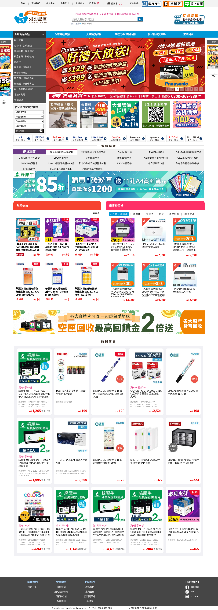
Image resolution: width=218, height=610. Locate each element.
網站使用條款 (61, 591)
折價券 (95, 3)
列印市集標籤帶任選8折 (188, 163)
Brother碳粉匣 (125, 152)
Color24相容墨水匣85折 (156, 157)
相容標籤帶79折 (156, 163)
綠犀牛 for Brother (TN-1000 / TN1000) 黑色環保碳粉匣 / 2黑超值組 (34, 462)
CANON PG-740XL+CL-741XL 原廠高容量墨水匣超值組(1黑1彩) (146, 393)
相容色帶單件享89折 (93, 169)
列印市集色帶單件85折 (61, 169)
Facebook (194, 587)
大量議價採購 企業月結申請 (114, 14)
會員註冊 (65, 3)
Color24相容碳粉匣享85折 (188, 152)
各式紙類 (174, 214)
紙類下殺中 (87, 23)
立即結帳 (134, 3)
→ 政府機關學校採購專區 (84, 14)
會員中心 (50, 3)
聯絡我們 (89, 587)
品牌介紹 (32, 587)
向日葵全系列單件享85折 (93, 152)
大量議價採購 (93, 34)
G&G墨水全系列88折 (187, 157)
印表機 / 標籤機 (119, 214)
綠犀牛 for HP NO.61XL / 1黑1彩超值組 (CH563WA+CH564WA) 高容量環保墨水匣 (145, 532)
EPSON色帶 (29, 169)
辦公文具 (190, 214)
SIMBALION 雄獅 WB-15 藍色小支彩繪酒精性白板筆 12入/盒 (108, 393)
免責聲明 (61, 601)
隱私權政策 (61, 596)
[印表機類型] (29, 117)
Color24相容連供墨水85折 (61, 163)
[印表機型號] (29, 126)
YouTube (193, 596)
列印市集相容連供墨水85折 (92, 163)
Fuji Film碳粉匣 (156, 152)
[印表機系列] (29, 121)
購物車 (117, 3)
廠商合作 (134, 14)
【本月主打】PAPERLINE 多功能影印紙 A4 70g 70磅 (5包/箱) (183, 532)
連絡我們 (35, 3)
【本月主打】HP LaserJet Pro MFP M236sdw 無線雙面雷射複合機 (122, 247)
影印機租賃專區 (157, 34)
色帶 (161, 214)
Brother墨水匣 (124, 157)
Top (214, 76)
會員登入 (79, 3)
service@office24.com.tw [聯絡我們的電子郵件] (73, 608)
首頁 (23, 3)
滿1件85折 (24, 525)
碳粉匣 (137, 214)
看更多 (96, 213)
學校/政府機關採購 (125, 34)
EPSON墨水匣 (61, 157)
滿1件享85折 (25, 387)
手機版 (90, 601)
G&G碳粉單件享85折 (29, 157)
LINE (191, 591)
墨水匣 (150, 214)
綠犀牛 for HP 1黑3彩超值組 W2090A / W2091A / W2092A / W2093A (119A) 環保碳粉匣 (108, 532)
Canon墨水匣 (92, 157)
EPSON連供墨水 (29, 163)
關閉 (214, 41)
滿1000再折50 (137, 387)
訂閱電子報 (89, 596)
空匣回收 (188, 34)
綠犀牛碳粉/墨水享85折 (61, 152)
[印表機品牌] (29, 112)
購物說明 (61, 587)
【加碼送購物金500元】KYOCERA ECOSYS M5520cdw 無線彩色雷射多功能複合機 (122, 293)
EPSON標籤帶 (124, 163)
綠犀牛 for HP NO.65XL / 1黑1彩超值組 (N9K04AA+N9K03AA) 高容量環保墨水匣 (71, 532)
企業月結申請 (62, 34)
